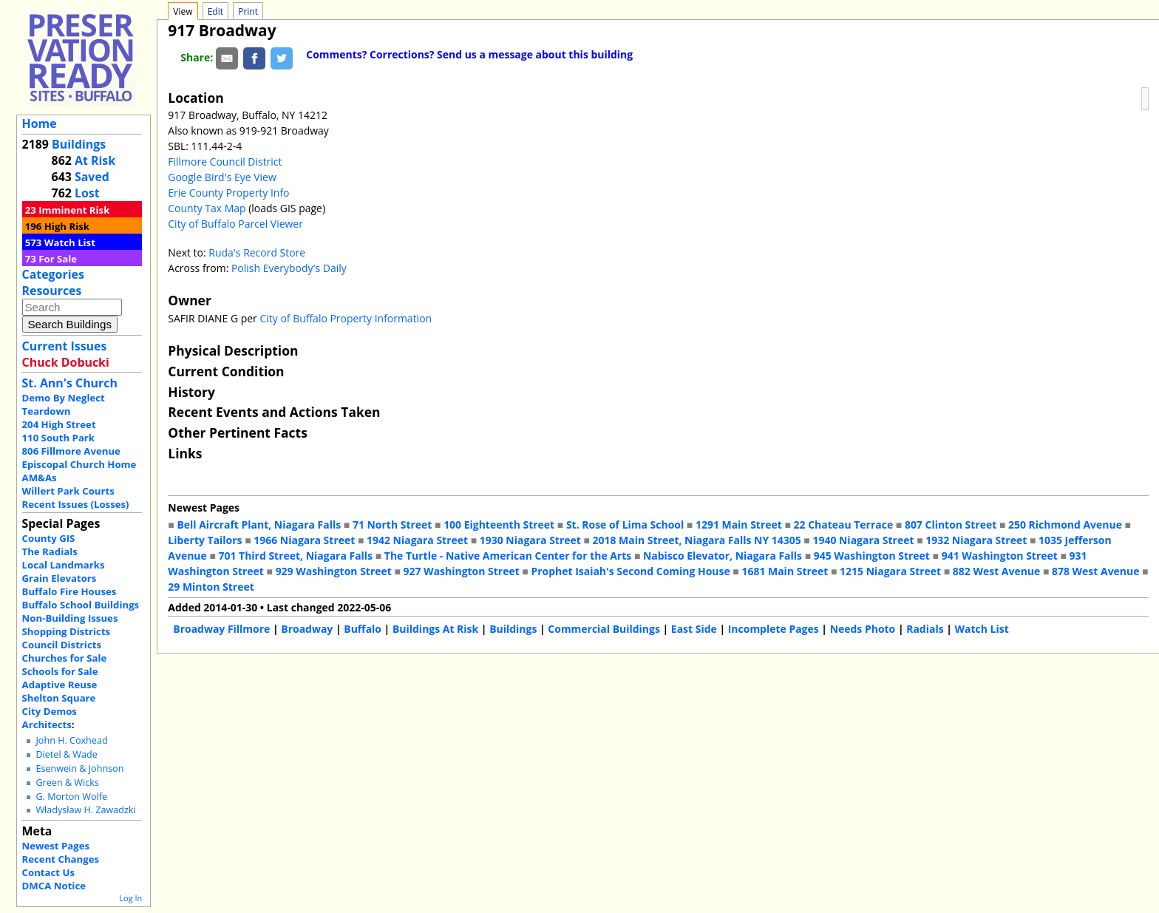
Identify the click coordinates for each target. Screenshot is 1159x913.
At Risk (95, 160)
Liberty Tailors (205, 540)
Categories (53, 274)
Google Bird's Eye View (222, 177)
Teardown (46, 411)
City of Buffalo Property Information (345, 318)
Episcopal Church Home (79, 464)
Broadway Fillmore (221, 629)
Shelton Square (59, 698)
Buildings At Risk (435, 629)
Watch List (69, 242)
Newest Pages (55, 845)
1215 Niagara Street (890, 571)
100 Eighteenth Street (498, 524)
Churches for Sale (64, 658)
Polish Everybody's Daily (289, 268)
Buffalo (362, 629)
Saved (92, 177)
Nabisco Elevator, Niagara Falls (722, 556)
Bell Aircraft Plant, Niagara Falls (259, 524)
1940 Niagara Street (863, 540)
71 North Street (392, 524)
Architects (47, 724)
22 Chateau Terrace (844, 524)
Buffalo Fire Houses (69, 591)
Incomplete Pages (773, 629)
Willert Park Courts (68, 491)
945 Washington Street (872, 556)
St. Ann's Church (70, 383)
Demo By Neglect (63, 397)
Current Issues (64, 346)
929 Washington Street (334, 571)
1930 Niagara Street (530, 540)
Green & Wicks (66, 782)
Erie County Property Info (228, 193)
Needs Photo (863, 629)
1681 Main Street (784, 571)
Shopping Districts (66, 631)
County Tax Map (206, 208)
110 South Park (58, 437)
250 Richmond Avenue (1065, 524)
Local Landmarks (63, 564)
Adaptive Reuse (60, 684)
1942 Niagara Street (417, 540)
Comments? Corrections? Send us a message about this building (469, 54)
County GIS (48, 538)
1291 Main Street (739, 524)
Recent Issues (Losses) (75, 504)
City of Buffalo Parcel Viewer (235, 224)
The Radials (50, 551)
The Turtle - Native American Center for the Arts (507, 556)
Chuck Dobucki (65, 362)
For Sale (57, 258)
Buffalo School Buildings (81, 604)
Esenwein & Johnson (79, 768)
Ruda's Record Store (256, 252)
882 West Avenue (996, 571)
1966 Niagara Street (304, 540)
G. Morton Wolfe (71, 796)
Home (39, 123)
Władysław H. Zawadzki (85, 810)
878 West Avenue (1095, 571)
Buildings (79, 144)
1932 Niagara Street (976, 540)
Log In (130, 897)
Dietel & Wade (66, 754)
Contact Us (48, 872)
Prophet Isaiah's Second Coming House (630, 571)
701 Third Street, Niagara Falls (295, 556)
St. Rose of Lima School (625, 524)
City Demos (49, 711)
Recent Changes (61, 859)
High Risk (66, 226)
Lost (87, 193)
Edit (215, 11)
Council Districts (61, 644)
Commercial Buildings (604, 629)
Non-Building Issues (70, 618)
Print (248, 11)
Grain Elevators (59, 578)
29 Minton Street (211, 587)
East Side (694, 629)
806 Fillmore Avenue (71, 451)
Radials (924, 629)
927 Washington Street (462, 571)
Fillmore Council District (225, 162)
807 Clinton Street (950, 524)
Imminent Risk (73, 210)
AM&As (39, 477)
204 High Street (59, 424)
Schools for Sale (60, 671)
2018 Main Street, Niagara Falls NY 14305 (697, 540)
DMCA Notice (54, 885)
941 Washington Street (1000, 556)
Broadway (307, 629)
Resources (52, 290)
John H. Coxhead (71, 740)
